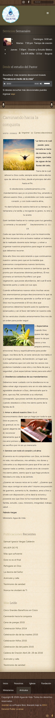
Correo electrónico (41, 133)
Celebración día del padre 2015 (19, 647)
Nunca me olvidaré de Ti (15, 590)
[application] (27, 84)
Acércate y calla (11, 578)
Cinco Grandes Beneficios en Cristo (21, 610)
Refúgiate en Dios (12, 566)
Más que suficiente (13, 554)
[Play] (5, 84)
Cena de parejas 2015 (14, 622)
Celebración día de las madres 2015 (21, 634)
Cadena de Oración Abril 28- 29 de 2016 (23, 653)
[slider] (23, 84)
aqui (13, 94)
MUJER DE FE (11, 547)
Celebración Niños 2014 (15, 628)
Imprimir (24, 133)
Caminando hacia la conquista (18, 616)
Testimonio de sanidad (14, 584)
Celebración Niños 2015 (15, 640)
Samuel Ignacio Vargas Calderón (19, 541)
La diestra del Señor (13, 572)
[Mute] (41, 84)
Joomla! (5, 705)
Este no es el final (12, 560)
